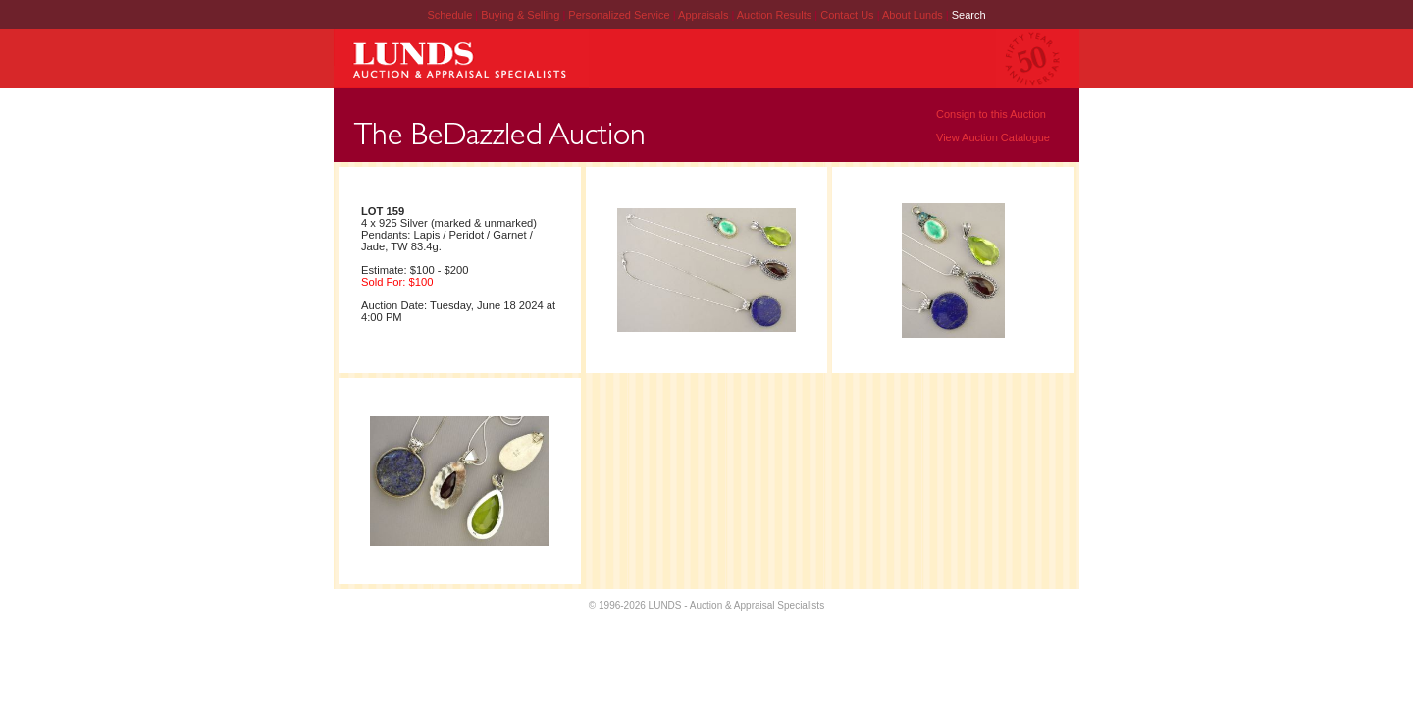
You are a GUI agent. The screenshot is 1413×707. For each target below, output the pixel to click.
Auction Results (775, 15)
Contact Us (846, 15)
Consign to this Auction (991, 114)
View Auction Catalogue (993, 137)
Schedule (449, 15)
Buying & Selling (521, 15)
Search (969, 15)
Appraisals (704, 15)
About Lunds (914, 15)
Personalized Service (620, 15)
